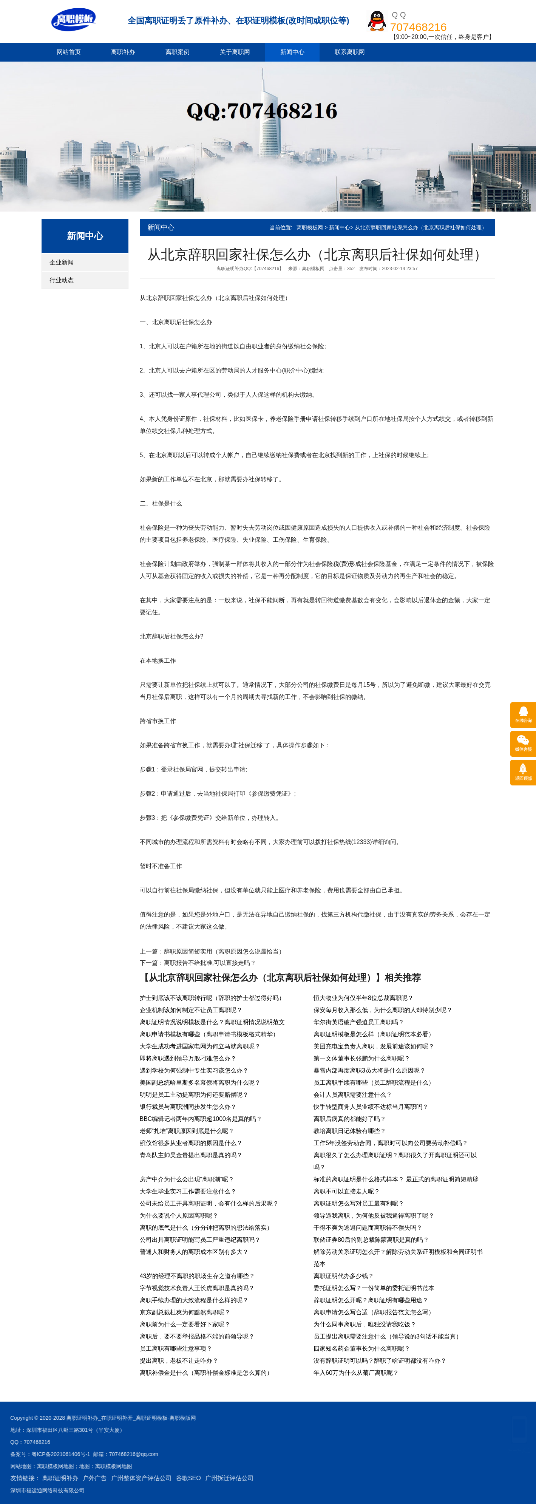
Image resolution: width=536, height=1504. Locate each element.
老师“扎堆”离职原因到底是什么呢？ (187, 1131)
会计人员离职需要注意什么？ (353, 1094)
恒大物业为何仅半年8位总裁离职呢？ (364, 998)
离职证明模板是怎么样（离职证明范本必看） (374, 1034)
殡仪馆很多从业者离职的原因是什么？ (191, 1143)
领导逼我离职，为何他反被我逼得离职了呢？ (374, 1215)
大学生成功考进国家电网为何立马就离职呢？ (200, 1046)
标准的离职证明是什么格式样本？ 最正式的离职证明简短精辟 (396, 1179)
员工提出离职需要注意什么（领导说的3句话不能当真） (388, 1336)
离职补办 (123, 52)
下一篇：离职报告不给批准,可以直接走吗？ (198, 963)
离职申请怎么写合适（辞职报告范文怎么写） (374, 1312)
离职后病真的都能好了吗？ (350, 1119)
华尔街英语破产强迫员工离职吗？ (359, 1022)
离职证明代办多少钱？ (344, 1276)
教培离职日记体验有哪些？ (350, 1131)
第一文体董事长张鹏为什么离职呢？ (362, 1058)
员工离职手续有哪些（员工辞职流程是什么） (374, 1082)
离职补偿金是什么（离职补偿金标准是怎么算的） (206, 1373)
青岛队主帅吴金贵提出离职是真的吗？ (191, 1155)
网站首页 (69, 52)
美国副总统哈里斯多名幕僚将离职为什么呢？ (200, 1082)
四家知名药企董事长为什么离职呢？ (362, 1348)
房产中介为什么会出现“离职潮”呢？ (187, 1179)
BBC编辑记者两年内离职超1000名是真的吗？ (201, 1119)
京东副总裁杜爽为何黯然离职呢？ (185, 1312)
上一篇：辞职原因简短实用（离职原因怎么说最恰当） (212, 951)
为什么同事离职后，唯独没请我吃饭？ (365, 1324)
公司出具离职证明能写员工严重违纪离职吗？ (200, 1240)
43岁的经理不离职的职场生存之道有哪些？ (197, 1276)
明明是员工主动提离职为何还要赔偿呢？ (194, 1094)
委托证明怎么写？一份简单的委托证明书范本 (374, 1288)
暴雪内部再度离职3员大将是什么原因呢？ (370, 1070)
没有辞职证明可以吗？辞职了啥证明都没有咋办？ (380, 1360)
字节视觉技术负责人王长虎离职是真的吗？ (197, 1288)
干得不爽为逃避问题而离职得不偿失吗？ (368, 1227)
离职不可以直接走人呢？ (347, 1191)
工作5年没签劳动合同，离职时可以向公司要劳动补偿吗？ (391, 1143)
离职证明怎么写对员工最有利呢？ (359, 1203)
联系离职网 (350, 52)
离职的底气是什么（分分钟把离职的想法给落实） (206, 1227)
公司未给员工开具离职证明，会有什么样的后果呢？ (209, 1203)
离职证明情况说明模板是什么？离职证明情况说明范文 (212, 1022)
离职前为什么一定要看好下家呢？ (185, 1324)
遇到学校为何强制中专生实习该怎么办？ (194, 1070)
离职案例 (177, 52)
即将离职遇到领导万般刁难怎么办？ (188, 1058)
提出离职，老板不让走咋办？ (179, 1360)
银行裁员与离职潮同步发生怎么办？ (188, 1107)
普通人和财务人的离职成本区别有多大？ (194, 1252)
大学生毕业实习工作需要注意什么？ (188, 1191)
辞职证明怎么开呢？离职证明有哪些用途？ (371, 1300)
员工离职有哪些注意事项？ (176, 1348)
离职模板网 (310, 227)
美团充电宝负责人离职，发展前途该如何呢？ (374, 1046)
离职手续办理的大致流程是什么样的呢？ (194, 1300)
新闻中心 (292, 52)
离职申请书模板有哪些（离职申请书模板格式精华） (209, 1034)
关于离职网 (235, 52)
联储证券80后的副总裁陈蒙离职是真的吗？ (371, 1240)
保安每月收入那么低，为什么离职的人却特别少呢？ (383, 1010)
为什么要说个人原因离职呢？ (179, 1215)
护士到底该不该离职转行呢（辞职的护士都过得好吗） (212, 998)
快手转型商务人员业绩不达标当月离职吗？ (371, 1107)
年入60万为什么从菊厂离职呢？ (356, 1373)
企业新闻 (61, 262)
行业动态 (61, 280)
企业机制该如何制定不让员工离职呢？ (191, 1010)
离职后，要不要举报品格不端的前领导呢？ (197, 1336)
